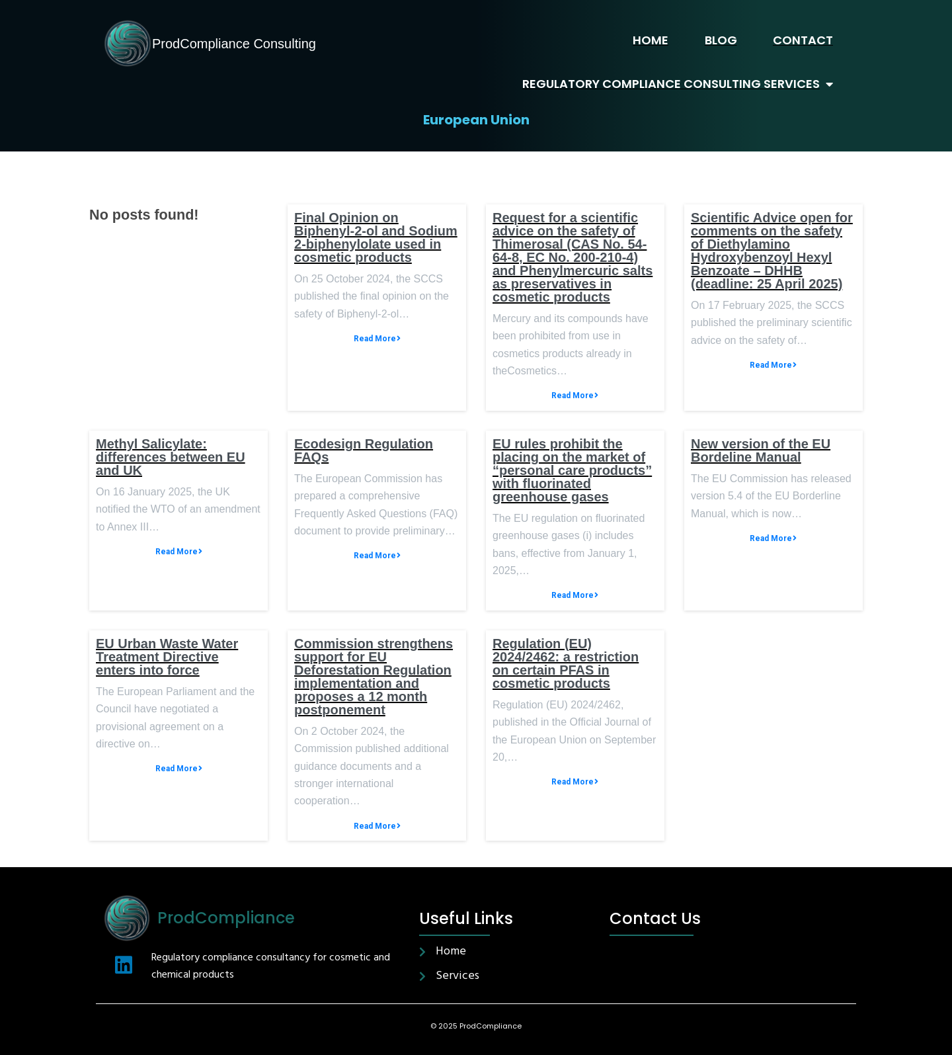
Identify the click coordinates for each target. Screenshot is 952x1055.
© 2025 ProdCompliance (476, 1026)
